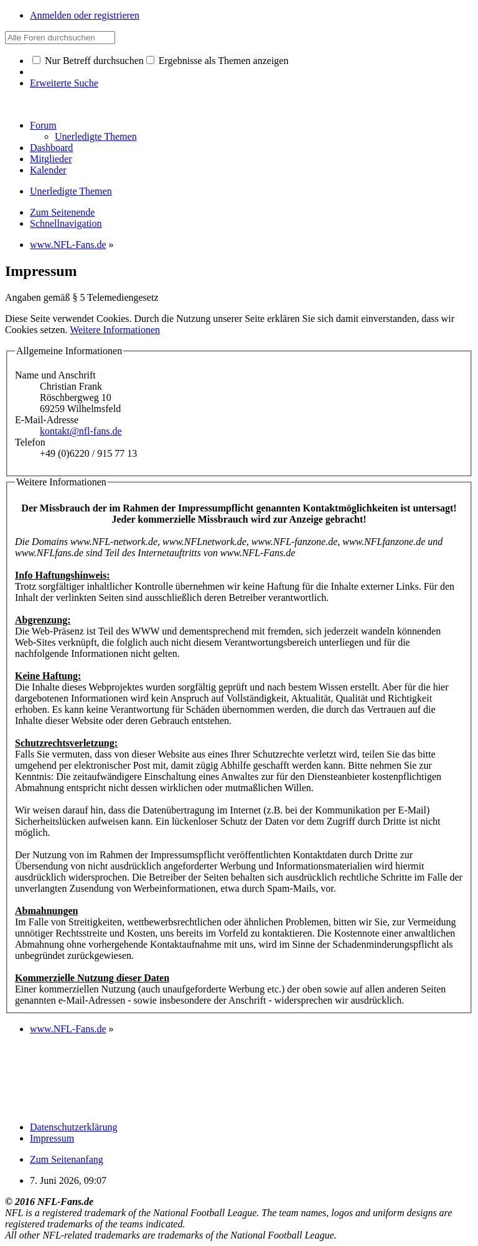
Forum (43, 125)
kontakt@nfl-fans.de (81, 431)
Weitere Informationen (115, 329)
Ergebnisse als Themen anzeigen (217, 60)
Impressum (52, 1138)
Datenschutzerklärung (73, 1127)
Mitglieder (51, 158)
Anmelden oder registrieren (84, 15)
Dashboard (51, 147)
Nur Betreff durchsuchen (88, 60)
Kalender (48, 170)
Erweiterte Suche (64, 83)
